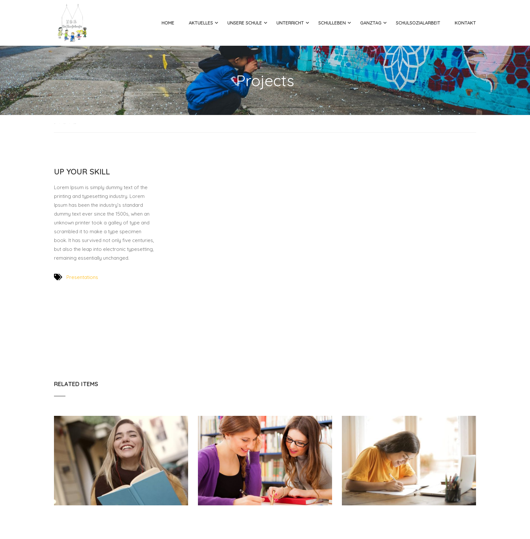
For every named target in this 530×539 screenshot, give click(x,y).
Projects (64, 123)
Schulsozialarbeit (418, 23)
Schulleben (332, 23)
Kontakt (465, 23)
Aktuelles (201, 23)
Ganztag (370, 23)
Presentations (82, 277)
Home (168, 23)
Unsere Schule (244, 23)
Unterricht (290, 23)
